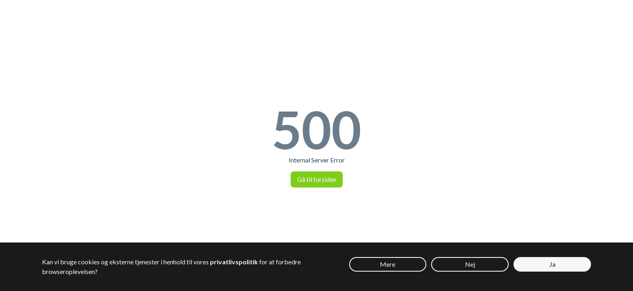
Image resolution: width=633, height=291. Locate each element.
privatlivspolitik (234, 262)
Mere (387, 264)
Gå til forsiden (316, 179)
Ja (552, 264)
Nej (470, 264)
